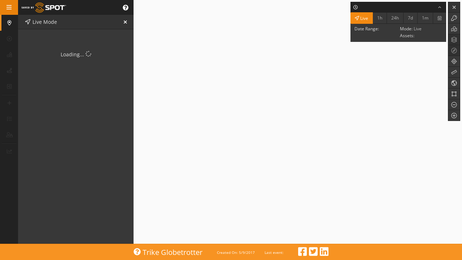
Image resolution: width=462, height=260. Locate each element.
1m (425, 18)
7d (410, 18)
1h (379, 18)
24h (395, 18)
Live (361, 18)
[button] (125, 7)
